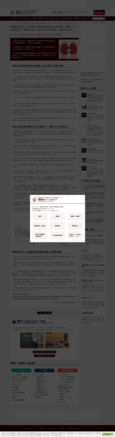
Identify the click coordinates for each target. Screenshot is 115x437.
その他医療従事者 (57, 235)
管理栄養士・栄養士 (40, 226)
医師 (40, 216)
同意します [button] (107, 434)
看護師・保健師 (75, 216)
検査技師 (57, 226)
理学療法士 (75, 226)
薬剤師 (57, 216)
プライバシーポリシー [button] (57, 435)
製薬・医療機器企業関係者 (39, 235)
